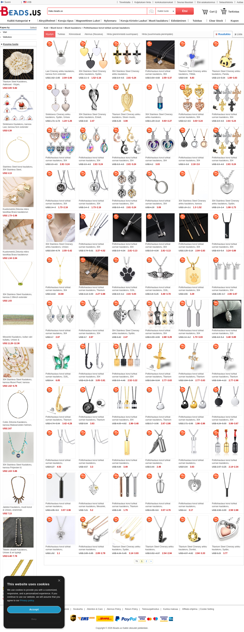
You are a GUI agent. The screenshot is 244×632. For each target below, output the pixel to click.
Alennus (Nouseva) (94, 34)
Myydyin (50, 34)
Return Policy (131, 609)
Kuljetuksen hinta (142, 2)
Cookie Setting (207, 609)
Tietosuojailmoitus (150, 609)
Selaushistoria (226, 2)
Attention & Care (95, 609)
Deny (34, 619)
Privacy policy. (27, 600)
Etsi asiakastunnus (206, 2)
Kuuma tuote (10, 44)
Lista (238, 34)
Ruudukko (223, 34)
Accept (34, 609)
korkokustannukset (164, 2)
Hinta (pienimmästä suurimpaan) (122, 34)
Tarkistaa (233, 11)
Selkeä (33, 27)
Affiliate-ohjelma (189, 609)
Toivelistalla (124, 2)
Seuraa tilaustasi (185, 2)
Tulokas (61, 34)
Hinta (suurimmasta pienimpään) (157, 34)
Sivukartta (78, 609)
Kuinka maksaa (170, 609)
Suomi (6, 2)
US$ (27, 2)
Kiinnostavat (75, 34)
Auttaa (240, 2)
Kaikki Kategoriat (18, 20)
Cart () (213, 11)
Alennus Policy (114, 609)
